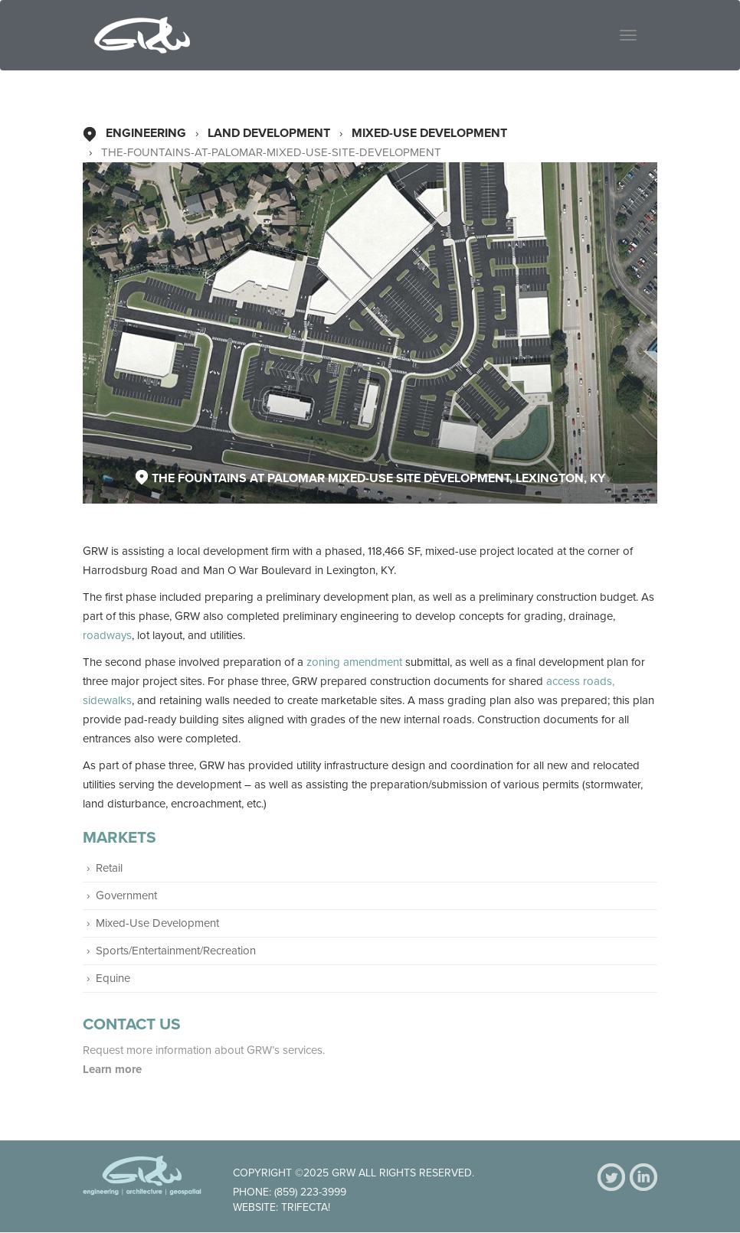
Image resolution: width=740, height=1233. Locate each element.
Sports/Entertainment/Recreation (176, 950)
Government (126, 895)
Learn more (114, 1069)
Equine (113, 978)
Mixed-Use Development (429, 133)
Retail (109, 868)
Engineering (146, 133)
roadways (107, 635)
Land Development (269, 133)
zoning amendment (354, 662)
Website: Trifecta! (281, 1207)
